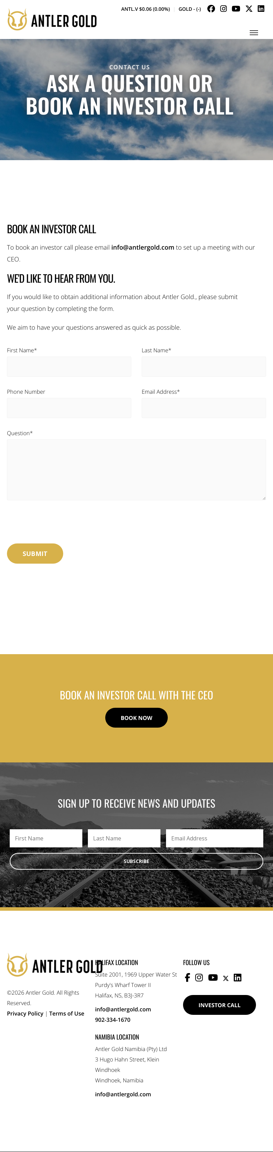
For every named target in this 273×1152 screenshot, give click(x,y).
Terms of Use (66, 1014)
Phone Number (26, 391)
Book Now (136, 718)
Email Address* (161, 391)
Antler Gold (52, 19)
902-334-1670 (113, 1020)
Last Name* (156, 350)
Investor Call (220, 1005)
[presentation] (60, 524)
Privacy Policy (25, 1014)
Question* (20, 433)
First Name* (22, 350)
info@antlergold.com (142, 247)
